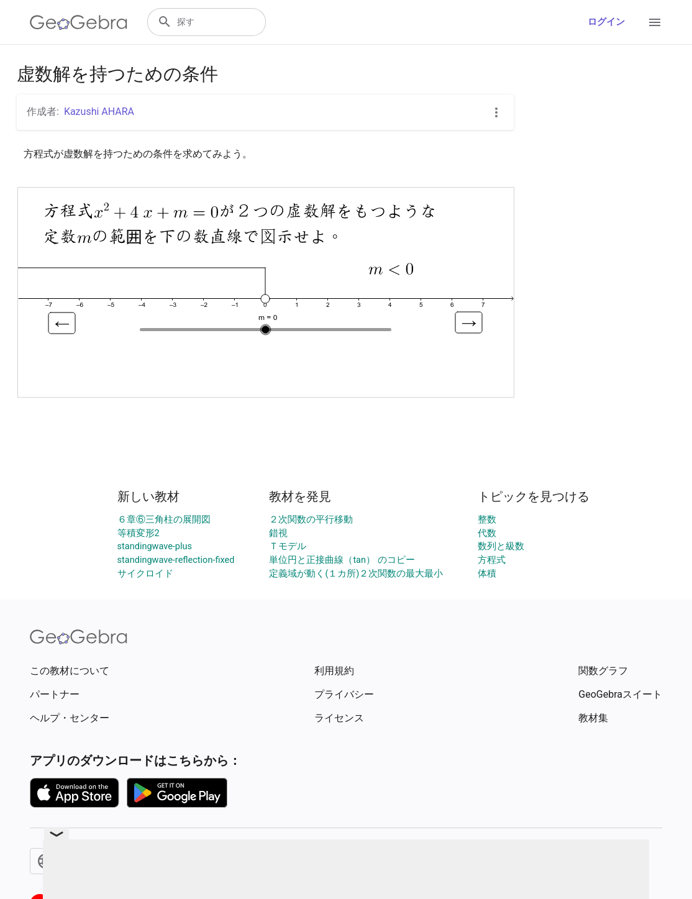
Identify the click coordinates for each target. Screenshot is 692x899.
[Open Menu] (654, 22)
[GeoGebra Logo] (78, 22)
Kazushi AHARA (99, 111)
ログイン (606, 22)
